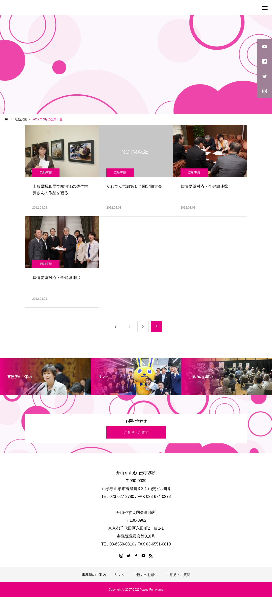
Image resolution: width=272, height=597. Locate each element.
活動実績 (46, 172)
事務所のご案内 (94, 575)
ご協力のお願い (145, 575)
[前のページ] (115, 326)
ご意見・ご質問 (136, 432)
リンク (120, 575)
